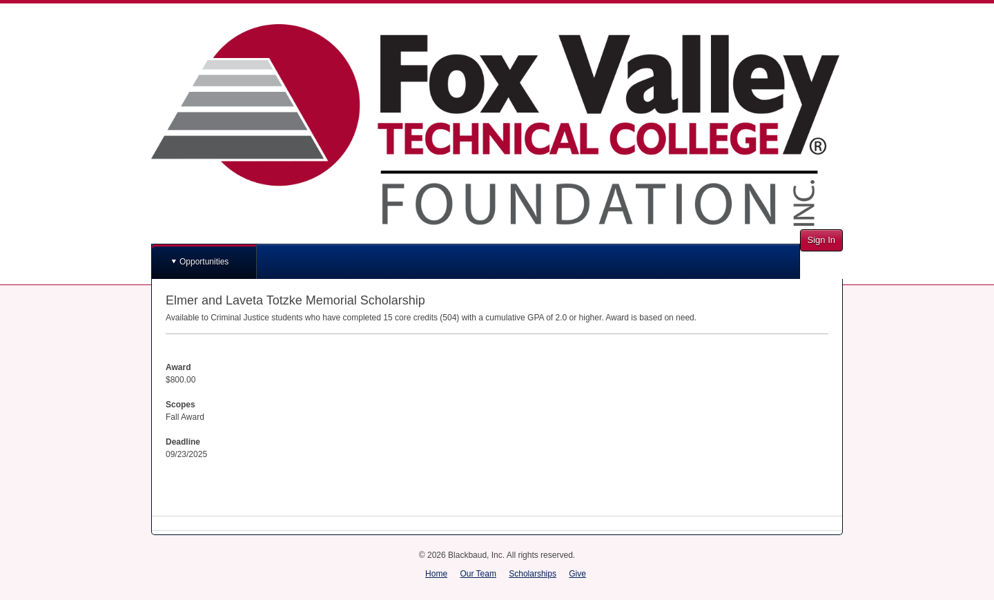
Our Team (478, 574)
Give (577, 574)
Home (436, 574)
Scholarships (532, 574)
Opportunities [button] (203, 262)
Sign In (821, 240)
